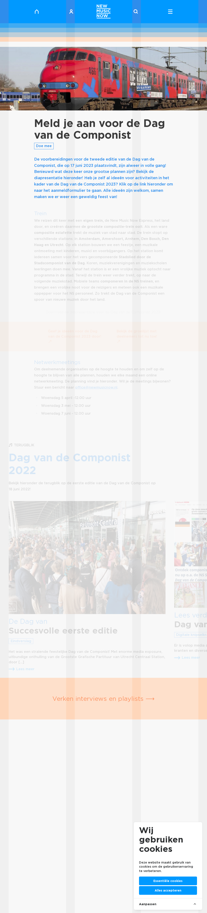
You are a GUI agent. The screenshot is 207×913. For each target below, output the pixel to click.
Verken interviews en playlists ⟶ (103, 698)
